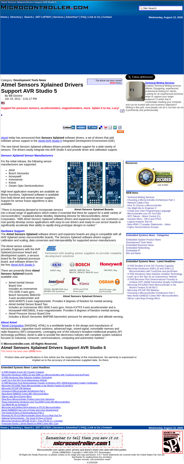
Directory (15, 16)
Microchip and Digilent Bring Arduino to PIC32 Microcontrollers (31, 407)
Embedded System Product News (143, 239)
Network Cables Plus (138, 202)
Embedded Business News (140, 245)
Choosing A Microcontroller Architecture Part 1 (23, 391)
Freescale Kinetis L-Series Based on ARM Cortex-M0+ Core (29, 423)
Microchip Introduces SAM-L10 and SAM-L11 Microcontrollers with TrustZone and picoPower (45, 375)
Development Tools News (139, 242)
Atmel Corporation (13, 325)
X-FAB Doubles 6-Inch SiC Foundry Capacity (22, 372)
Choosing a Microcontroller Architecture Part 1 (151, 200)
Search (28, 16)
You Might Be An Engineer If (141, 208)
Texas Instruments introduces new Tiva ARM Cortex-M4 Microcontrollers (35, 402)
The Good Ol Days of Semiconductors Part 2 (22, 413)
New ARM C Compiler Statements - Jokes (149, 224)
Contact (107, 16)
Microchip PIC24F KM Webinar (16, 388)
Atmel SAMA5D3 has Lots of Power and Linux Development (29, 410)
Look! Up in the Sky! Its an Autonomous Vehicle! (24, 380)
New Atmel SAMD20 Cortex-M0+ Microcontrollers (24, 394)
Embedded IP (133, 250)
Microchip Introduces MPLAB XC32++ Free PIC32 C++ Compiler (32, 421)
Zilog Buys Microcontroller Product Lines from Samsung (27, 399)
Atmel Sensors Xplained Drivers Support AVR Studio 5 (28, 2)
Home (4, 16)
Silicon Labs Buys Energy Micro (16, 396)
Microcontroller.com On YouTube (144, 213)
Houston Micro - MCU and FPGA (144, 219)
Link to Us (94, 16)
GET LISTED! (43, 16)
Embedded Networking (138, 248)
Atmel (4, 137)
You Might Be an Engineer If (14, 404)
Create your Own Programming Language (149, 211)
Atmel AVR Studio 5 (50, 140)
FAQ (83, 16)
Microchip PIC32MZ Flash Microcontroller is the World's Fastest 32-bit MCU (37, 385)
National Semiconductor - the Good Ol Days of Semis (26, 418)
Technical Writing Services (160, 83)
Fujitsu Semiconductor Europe (143, 227)
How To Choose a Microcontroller (144, 205)
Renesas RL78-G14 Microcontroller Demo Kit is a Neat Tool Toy (31, 415)
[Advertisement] (46, 46)
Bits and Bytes (133, 253)
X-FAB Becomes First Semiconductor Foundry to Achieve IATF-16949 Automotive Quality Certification (49, 383)
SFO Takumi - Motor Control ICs (143, 216)
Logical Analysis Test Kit (139, 221)
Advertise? (72, 16)
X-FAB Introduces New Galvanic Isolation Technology (26, 377)
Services (58, 16)
